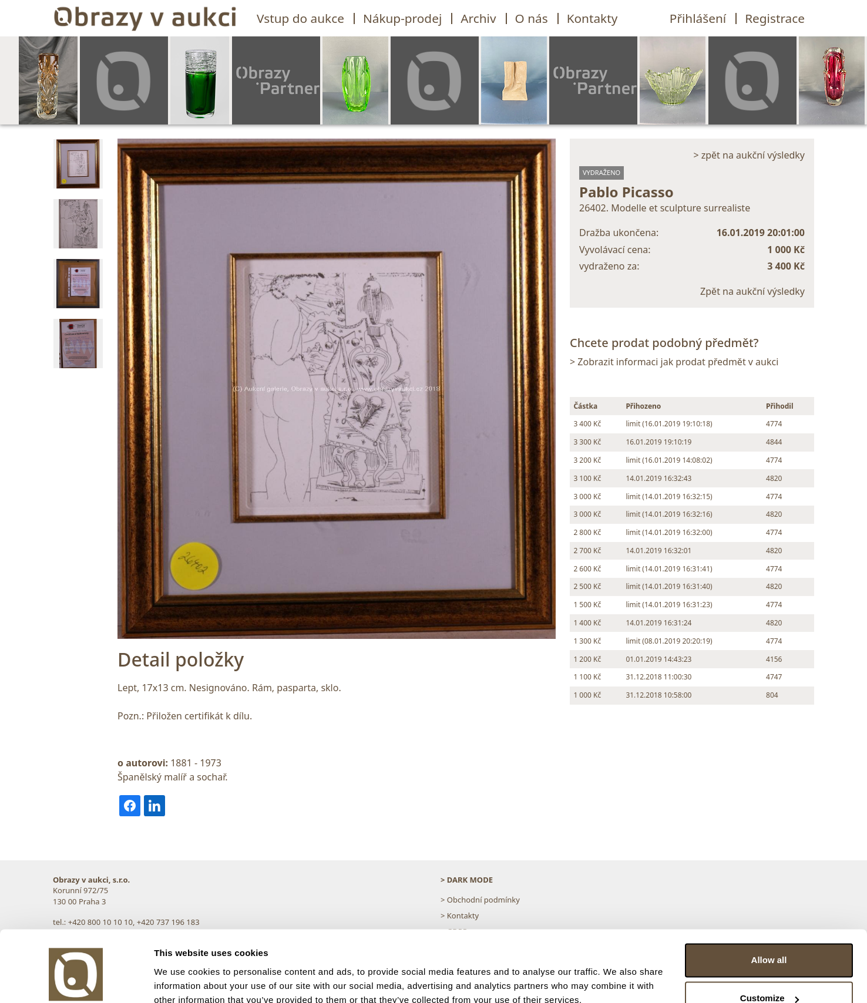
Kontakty (592, 18)
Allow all (769, 908)
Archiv (478, 18)
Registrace (775, 18)
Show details (181, 980)
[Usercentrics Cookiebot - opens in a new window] (76, 980)
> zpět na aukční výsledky (749, 155)
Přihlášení (698, 18)
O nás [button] (531, 18)
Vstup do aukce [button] (300, 18)
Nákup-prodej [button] (402, 18)
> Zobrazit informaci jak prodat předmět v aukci (674, 361)
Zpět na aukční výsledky (752, 291)
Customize (769, 946)
